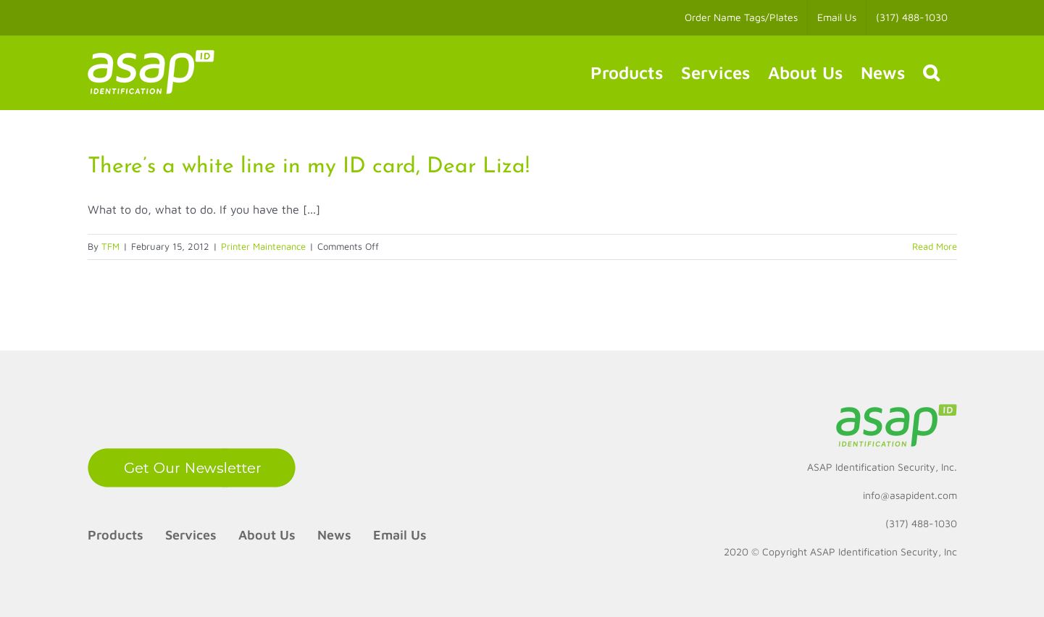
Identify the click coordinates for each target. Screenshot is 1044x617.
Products (115, 534)
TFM (110, 246)
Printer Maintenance (263, 246)
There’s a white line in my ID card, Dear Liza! (309, 167)
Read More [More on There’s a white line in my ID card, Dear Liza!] (934, 246)
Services (191, 534)
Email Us (400, 534)
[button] (931, 72)
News (334, 534)
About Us (267, 534)
